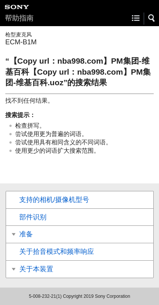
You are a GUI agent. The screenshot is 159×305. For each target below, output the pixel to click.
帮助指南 (19, 18)
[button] (152, 18)
